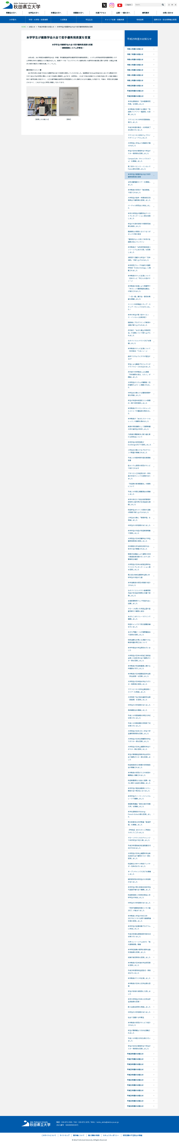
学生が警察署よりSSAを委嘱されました (139, 1031)
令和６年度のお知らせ (135, 59)
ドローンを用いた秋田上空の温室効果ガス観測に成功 (139, 609)
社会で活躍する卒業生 (136, 1017)
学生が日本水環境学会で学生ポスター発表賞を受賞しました (139, 152)
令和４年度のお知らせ (135, 70)
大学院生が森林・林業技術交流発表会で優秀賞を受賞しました (139, 198)
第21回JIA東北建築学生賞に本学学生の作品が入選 (139, 576)
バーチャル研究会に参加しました (139, 206)
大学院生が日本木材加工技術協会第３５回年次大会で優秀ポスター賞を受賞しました (139, 658)
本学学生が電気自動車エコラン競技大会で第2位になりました (139, 789)
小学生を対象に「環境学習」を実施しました (139, 518)
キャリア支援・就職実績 (114, 19)
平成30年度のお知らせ (135, 91)
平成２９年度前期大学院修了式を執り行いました (139, 724)
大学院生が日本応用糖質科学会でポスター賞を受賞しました (139, 740)
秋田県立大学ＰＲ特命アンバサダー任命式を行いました (139, 864)
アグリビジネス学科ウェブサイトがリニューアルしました (139, 136)
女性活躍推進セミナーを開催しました (139, 183)
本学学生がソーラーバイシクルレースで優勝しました (139, 797)
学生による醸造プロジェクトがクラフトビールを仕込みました (139, 365)
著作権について (78, 1135)
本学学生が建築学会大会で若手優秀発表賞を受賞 (139, 175)
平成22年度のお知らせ (135, 1085)
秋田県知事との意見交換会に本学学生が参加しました (139, 896)
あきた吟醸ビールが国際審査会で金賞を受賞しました (139, 633)
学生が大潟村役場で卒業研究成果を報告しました (139, 224)
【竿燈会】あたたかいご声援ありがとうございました (139, 831)
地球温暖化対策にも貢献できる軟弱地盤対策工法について (139, 641)
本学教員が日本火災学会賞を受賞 (139, 984)
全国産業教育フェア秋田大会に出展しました (139, 602)
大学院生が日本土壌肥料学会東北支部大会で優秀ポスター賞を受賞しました (139, 856)
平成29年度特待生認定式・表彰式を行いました (139, 971)
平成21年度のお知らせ (135, 1090)
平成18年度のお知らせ (135, 1106)
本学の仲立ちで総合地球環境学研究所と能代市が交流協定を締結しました (139, 502)
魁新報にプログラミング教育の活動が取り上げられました (139, 323)
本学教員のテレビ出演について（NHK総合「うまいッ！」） (139, 349)
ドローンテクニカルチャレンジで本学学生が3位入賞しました (139, 838)
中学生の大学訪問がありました (139, 525)
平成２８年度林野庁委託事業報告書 (139, 458)
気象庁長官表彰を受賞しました (139, 957)
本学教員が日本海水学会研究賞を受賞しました (139, 963)
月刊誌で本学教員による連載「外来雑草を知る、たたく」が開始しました (139, 374)
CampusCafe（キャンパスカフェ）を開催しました (139, 159)
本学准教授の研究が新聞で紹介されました (139, 583)
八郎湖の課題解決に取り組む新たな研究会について (139, 435)
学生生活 (89, 19)
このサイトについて (49, 1135)
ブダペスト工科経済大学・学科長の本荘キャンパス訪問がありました (139, 476)
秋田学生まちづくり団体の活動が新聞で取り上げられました (139, 511)
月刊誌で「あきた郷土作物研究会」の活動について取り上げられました (139, 333)
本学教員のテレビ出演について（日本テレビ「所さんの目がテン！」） (139, 278)
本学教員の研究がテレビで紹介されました (139, 1023)
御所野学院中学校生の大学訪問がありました (139, 880)
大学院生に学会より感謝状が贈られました (139, 144)
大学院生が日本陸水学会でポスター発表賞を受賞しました (139, 682)
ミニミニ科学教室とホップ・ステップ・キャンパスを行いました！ (139, 307)
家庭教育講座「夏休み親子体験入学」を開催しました (139, 805)
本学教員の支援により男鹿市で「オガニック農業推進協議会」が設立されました (139, 288)
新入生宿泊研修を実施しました (139, 1007)
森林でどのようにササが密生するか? (139, 357)
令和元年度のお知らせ (135, 85)
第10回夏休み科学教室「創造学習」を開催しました (139, 823)
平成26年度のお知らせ (135, 1064)
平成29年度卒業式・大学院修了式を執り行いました (139, 128)
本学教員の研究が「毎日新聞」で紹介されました (139, 191)
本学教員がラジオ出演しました (139, 978)
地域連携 (139, 19)
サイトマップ (64, 1135)
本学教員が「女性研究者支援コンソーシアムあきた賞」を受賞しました (139, 249)
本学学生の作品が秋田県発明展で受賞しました (139, 531)
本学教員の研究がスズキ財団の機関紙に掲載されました (139, 773)
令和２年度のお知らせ (135, 80)
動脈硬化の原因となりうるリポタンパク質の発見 (139, 232)
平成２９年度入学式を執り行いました (139, 1039)
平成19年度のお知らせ (135, 1101)
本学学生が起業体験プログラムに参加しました (139, 927)
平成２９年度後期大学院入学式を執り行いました (139, 716)
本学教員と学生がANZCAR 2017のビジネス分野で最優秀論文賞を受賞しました (139, 918)
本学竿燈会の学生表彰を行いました (139, 648)
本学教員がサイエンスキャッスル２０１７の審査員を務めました (139, 411)
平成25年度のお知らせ (135, 1069)
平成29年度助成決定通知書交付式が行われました (139, 846)
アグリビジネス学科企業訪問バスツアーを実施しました (139, 690)
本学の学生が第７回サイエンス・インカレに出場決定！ (138, 315)
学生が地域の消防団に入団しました (139, 992)
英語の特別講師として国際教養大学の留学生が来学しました (139, 427)
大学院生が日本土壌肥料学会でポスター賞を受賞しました (139, 747)
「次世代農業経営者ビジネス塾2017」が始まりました (139, 909)
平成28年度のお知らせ (135, 1054)
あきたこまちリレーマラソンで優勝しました (139, 617)
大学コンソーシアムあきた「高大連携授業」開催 (139, 943)
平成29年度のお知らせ (46, 27)
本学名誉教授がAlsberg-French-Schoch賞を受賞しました (139, 814)
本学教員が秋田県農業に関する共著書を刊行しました (139, 667)
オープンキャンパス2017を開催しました (139, 872)
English (129, 5)
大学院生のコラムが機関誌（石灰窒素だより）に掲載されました (139, 385)
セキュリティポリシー (111, 1135)
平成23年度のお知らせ (135, 1080)
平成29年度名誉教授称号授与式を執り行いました (139, 935)
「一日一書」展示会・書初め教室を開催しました (139, 297)
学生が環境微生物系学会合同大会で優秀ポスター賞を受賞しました (139, 757)
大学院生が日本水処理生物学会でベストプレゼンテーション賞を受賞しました (139, 567)
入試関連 (63, 19)
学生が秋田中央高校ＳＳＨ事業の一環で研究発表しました (139, 401)
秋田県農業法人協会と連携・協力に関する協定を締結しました (139, 781)
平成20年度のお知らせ (135, 1095)
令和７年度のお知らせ (135, 54)
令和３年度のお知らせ (135, 75)
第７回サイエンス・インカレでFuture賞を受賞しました (139, 167)
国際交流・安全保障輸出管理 (165, 19)
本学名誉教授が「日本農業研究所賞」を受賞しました (139, 102)
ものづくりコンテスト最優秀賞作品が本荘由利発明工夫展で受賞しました (139, 593)
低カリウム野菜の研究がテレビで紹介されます (139, 466)
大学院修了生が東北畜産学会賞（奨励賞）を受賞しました (139, 698)
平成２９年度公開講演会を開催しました (139, 492)
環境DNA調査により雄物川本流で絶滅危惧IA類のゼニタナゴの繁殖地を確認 (139, 556)
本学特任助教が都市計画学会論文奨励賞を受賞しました (139, 950)
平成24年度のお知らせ (135, 1075)
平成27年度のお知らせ (135, 1059)
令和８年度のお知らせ (135, 49)
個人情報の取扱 (93, 1135)
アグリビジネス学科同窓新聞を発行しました (139, 120)
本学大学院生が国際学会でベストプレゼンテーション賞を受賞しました (139, 216)
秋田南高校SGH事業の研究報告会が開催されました (139, 766)
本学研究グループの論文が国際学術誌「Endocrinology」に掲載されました (139, 268)
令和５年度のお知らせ (135, 65)
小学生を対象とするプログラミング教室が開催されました (139, 451)
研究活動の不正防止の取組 (132, 1135)
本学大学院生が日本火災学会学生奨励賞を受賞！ (139, 1000)
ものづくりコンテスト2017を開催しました (139, 341)
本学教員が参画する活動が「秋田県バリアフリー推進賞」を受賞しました (139, 111)
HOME (23, 27)
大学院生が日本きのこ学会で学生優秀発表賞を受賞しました (139, 732)
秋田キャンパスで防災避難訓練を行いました (139, 625)
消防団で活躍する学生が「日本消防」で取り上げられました (139, 258)
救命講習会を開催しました (137, 710)
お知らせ (32, 27)
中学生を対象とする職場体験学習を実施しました (139, 393)
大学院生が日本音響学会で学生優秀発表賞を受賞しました (139, 539)
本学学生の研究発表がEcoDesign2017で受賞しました (139, 443)
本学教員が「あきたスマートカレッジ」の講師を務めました (139, 419)
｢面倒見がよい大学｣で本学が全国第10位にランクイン (139, 240)
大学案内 (12, 19)
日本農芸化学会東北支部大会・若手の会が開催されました (139, 547)
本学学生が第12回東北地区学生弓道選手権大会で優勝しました (139, 888)
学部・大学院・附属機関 (38, 19)
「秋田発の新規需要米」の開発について (139, 485)
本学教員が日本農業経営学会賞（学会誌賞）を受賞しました (139, 675)
